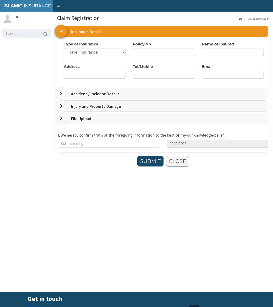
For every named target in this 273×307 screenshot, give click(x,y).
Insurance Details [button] (86, 31)
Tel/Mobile (143, 66)
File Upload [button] (81, 118)
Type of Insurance (81, 44)
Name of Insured (218, 44)
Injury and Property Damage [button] (96, 106)
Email (207, 66)
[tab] (163, 31)
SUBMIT (150, 161)
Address (72, 66)
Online (21, 17)
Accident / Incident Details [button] (95, 93)
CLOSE (177, 161)
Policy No (142, 44)
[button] (58, 6)
